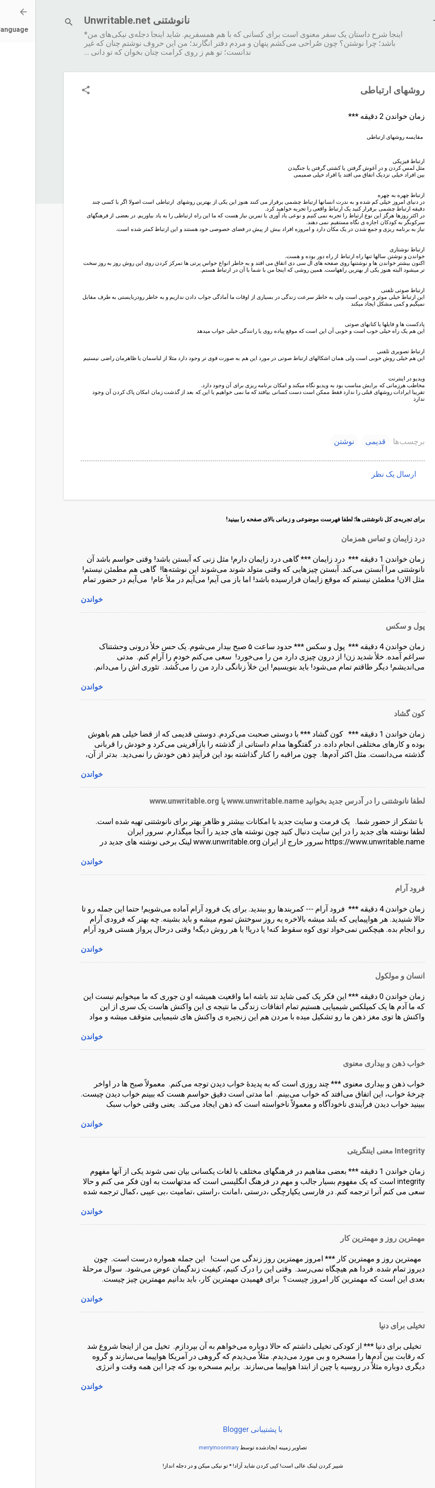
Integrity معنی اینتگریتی (351, 1150)
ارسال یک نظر (358, 474)
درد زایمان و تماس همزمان (348, 538)
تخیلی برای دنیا (367, 1325)
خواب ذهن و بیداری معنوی (349, 1063)
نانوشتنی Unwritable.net (102, 20)
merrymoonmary (183, 1447)
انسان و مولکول (365, 975)
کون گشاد (374, 713)
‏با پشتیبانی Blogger (217, 1429)
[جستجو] (33, 23)
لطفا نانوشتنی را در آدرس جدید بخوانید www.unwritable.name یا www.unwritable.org (252, 800)
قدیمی (340, 441)
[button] (50, 91)
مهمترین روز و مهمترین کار (347, 1238)
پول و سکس (370, 626)
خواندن (56, 599)
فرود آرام (375, 888)
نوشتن (309, 441)
